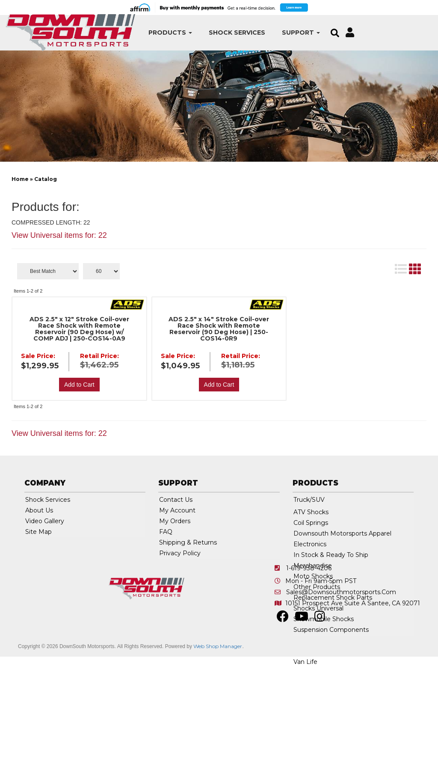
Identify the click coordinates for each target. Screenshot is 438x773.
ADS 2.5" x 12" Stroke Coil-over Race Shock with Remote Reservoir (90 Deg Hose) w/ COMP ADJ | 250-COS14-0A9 (79, 329)
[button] (145, 32)
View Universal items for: (59, 235)
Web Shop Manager (217, 646)
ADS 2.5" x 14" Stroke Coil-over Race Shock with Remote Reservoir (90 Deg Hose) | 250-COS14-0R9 (219, 329)
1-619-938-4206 (308, 568)
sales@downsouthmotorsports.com (341, 592)
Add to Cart (79, 384)
